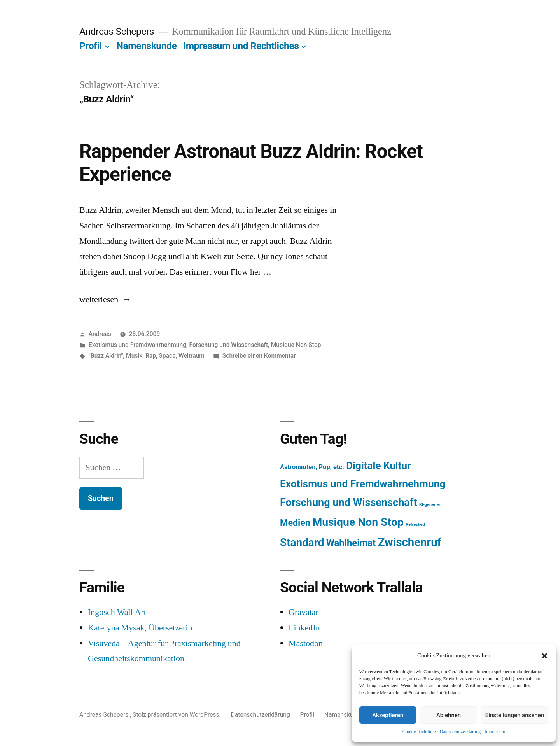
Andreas (100, 334)
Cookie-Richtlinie (419, 732)
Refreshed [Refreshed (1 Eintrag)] (415, 524)
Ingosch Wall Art (117, 612)
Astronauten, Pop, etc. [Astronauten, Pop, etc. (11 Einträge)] (312, 467)
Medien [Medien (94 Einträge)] (295, 522)
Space (167, 355)
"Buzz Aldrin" (106, 355)
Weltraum (191, 355)
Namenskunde (147, 45)
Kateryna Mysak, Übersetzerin (140, 627)
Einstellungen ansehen (514, 715)
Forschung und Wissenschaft (228, 344)
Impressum (495, 732)
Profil (90, 45)
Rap (150, 355)
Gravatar (303, 612)
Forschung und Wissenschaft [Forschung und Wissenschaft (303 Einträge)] (348, 502)
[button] (544, 656)
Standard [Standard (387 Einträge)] (302, 542)
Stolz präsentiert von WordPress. (177, 714)
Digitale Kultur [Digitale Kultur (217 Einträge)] (378, 465)
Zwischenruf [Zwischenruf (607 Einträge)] (409, 542)
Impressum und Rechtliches (241, 45)
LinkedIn (304, 627)
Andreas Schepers (117, 31)
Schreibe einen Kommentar (259, 355)
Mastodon (306, 643)
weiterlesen (100, 299)
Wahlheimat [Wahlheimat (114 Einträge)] (351, 543)
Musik (134, 355)
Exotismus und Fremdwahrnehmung (137, 344)
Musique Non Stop (296, 344)
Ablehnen (448, 715)
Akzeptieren (387, 715)
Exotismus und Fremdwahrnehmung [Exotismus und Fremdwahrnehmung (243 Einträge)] (363, 484)
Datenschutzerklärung (460, 732)
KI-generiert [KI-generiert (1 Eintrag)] (430, 504)
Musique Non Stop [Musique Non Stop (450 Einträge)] (358, 522)
